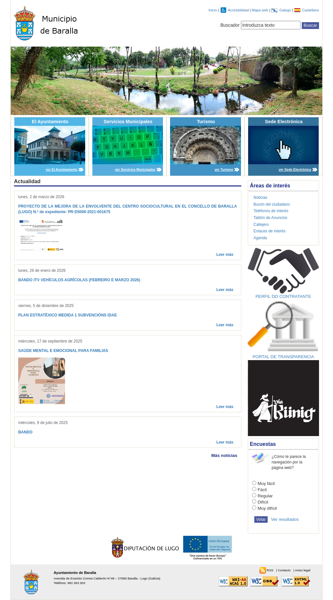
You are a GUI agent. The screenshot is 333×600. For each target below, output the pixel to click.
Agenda (260, 238)
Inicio (212, 10)
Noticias (261, 197)
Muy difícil (267, 508)
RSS (270, 570)
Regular (265, 495)
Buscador (230, 25)
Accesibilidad (239, 10)
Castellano (310, 10)
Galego (285, 10)
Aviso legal (302, 570)
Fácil (262, 489)
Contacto (284, 570)
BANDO (25, 432)
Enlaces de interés (270, 231)
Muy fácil (266, 483)
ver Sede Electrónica (295, 169)
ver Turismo (224, 169)
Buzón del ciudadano (272, 204)
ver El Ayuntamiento (61, 169)
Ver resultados (285, 519)
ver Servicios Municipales (135, 169)
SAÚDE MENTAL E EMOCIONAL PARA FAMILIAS (63, 350)
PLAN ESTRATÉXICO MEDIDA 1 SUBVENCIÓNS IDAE (67, 315)
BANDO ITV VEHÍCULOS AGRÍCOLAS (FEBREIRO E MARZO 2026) (79, 280)
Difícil (263, 502)
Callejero (261, 224)
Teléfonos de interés (271, 211)
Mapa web (260, 10)
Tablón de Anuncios (270, 217)
